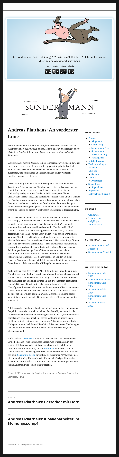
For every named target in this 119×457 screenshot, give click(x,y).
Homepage (29, 338)
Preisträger (96, 180)
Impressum (93, 190)
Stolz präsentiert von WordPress (32, 444)
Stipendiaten (97, 187)
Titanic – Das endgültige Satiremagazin (95, 221)
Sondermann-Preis (100, 148)
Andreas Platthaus (57, 373)
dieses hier (49, 348)
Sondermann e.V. (13, 444)
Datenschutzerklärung (99, 194)
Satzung (95, 174)
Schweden (12, 377)
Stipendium (93, 184)
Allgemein (29, 373)
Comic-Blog (40, 373)
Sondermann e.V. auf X (99, 252)
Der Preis (92, 177)
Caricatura (93, 214)
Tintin (21, 377)
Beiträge (92, 138)
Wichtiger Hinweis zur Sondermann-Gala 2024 (99, 282)
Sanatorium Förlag (26, 355)
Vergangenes (97, 157)
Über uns (92, 170)
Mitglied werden (96, 161)
